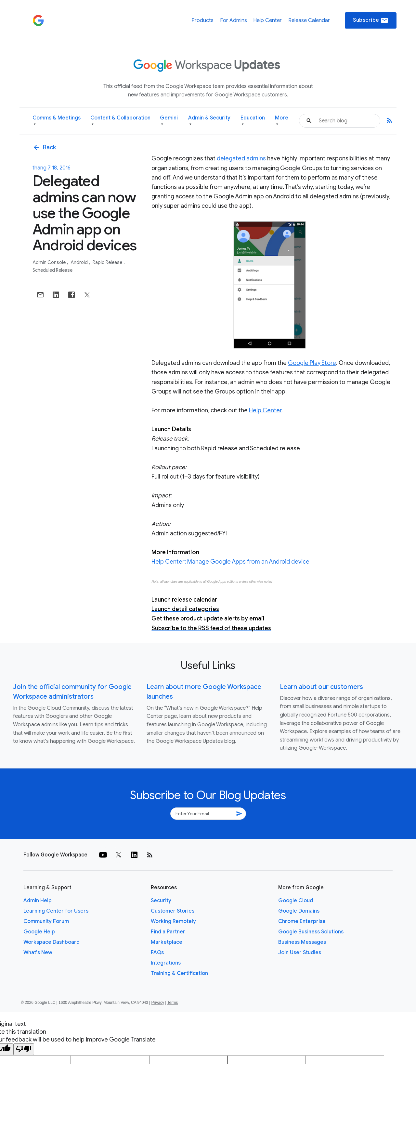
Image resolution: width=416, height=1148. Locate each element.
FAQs (157, 952)
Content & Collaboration (120, 121)
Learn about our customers (321, 687)
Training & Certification (179, 973)
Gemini (169, 121)
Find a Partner (168, 932)
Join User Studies (299, 952)
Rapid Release (108, 262)
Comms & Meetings (56, 121)
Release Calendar (309, 20)
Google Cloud (295, 900)
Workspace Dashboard (51, 942)
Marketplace (166, 942)
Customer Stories (172, 911)
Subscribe (370, 20)
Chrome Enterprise (302, 921)
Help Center (267, 20)
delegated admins (241, 158)
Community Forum (46, 921)
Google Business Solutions (311, 932)
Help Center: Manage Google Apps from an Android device (230, 561)
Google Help (39, 932)
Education (252, 121)
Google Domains (298, 911)
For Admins (233, 20)
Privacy (157, 1002)
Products (202, 20)
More (281, 121)
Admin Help (37, 900)
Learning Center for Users (55, 911)
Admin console (49, 262)
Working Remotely (173, 921)
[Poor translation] (23, 1049)
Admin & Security (209, 121)
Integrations (166, 963)
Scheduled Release (52, 270)
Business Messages (302, 942)
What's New (37, 952)
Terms (172, 1002)
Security (161, 900)
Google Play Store (312, 363)
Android (80, 262)
